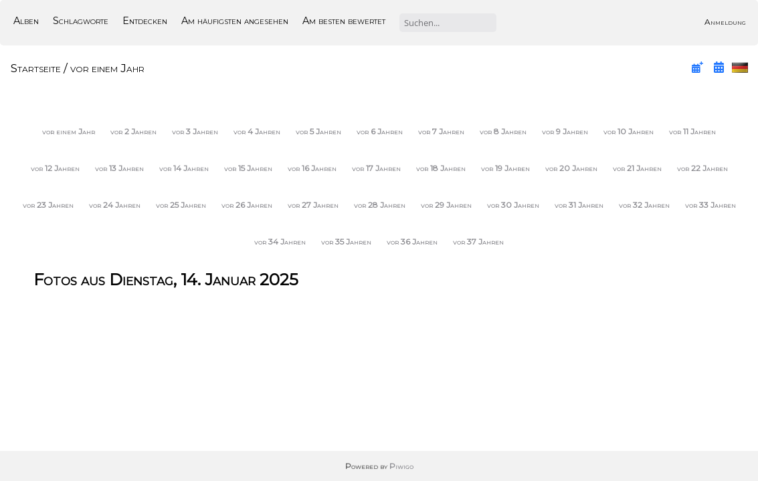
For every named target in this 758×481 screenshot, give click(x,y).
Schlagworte (80, 21)
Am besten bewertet (343, 21)
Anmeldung (725, 22)
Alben (26, 21)
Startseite (36, 68)
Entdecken (144, 21)
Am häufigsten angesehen (234, 21)
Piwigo (401, 466)
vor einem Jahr (107, 68)
